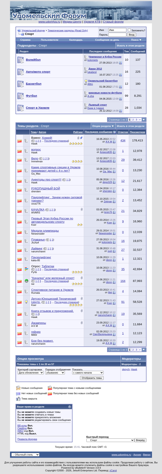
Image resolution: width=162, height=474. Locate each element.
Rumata (35, 292)
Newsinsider (38, 233)
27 (123, 249)
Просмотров (137, 132)
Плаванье (38, 239)
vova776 (36, 203)
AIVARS (35, 212)
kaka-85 (35, 260)
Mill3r (34, 334)
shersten (36, 191)
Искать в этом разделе (131, 45)
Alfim (90, 84)
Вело (34, 158)
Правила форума (27, 439)
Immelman (37, 161)
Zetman (108, 201)
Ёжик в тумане (96, 108)
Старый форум (113, 21)
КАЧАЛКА (37, 209)
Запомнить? (136, 30)
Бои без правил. (42, 340)
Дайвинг (37, 248)
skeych (126, 369)
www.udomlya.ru (49, 21)
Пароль (103, 34)
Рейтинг (78, 132)
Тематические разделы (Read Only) (68, 30)
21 (123, 211)
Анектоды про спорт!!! (46, 179)
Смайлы (22, 428)
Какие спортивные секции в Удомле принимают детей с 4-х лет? (55, 169)
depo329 (107, 182)
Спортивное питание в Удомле (52, 289)
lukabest (92, 72)
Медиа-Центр (72, 21)
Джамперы (38, 323)
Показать (77, 369)
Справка (25, 39)
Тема (34, 132)
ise (32, 284)
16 (123, 241)
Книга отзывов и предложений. (52, 311)
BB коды (22, 425)
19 (123, 313)
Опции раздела (101, 126)
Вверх (146, 454)
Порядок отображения (57, 369)
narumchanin (38, 251)
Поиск (135, 39)
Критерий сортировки (30, 369)
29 (123, 159)
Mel (110, 292)
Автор (42, 132)
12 (123, 181)
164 (123, 281)
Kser (33, 224)
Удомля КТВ (92, 21)
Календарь (75, 39)
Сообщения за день (107, 39)
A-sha (91, 96)
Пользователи (49, 39)
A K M (109, 141)
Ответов (123, 132)
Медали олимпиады (45, 230)
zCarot (113, 470)
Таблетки (48, 266)
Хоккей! (47, 137)
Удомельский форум (33, 30)
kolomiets (93, 60)
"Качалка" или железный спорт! (52, 278)
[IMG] (20, 431)
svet (110, 251)
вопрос (36, 149)
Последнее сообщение (99, 132)
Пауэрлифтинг (41, 257)
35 (123, 269)
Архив (137, 454)
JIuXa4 (35, 242)
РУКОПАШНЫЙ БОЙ (45, 188)
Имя (101, 30)
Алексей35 (106, 152)
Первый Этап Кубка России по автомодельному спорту (52, 220)
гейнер (36, 331)
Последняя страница (56, 140)
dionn (109, 260)
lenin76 (108, 212)
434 (123, 140)
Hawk (34, 143)
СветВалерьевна (102, 334)
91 (123, 301)
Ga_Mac (36, 173)
